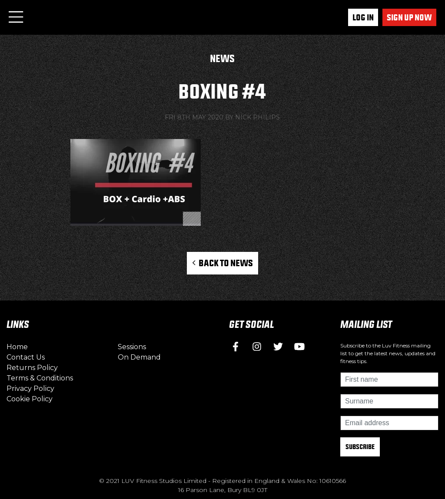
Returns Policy (32, 368)
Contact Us (26, 357)
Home (17, 347)
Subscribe (360, 447)
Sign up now (409, 17)
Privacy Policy (30, 388)
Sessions (132, 347)
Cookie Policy (30, 399)
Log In (363, 17)
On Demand (139, 357)
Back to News (222, 262)
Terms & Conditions (40, 378)
